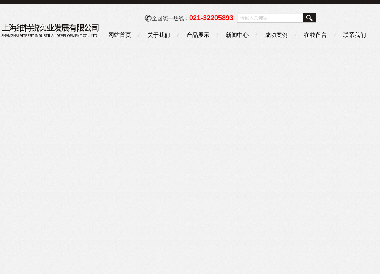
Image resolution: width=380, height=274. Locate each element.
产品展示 (198, 35)
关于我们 (158, 35)
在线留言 (315, 35)
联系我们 (354, 35)
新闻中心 (237, 35)
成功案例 (276, 35)
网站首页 (119, 35)
